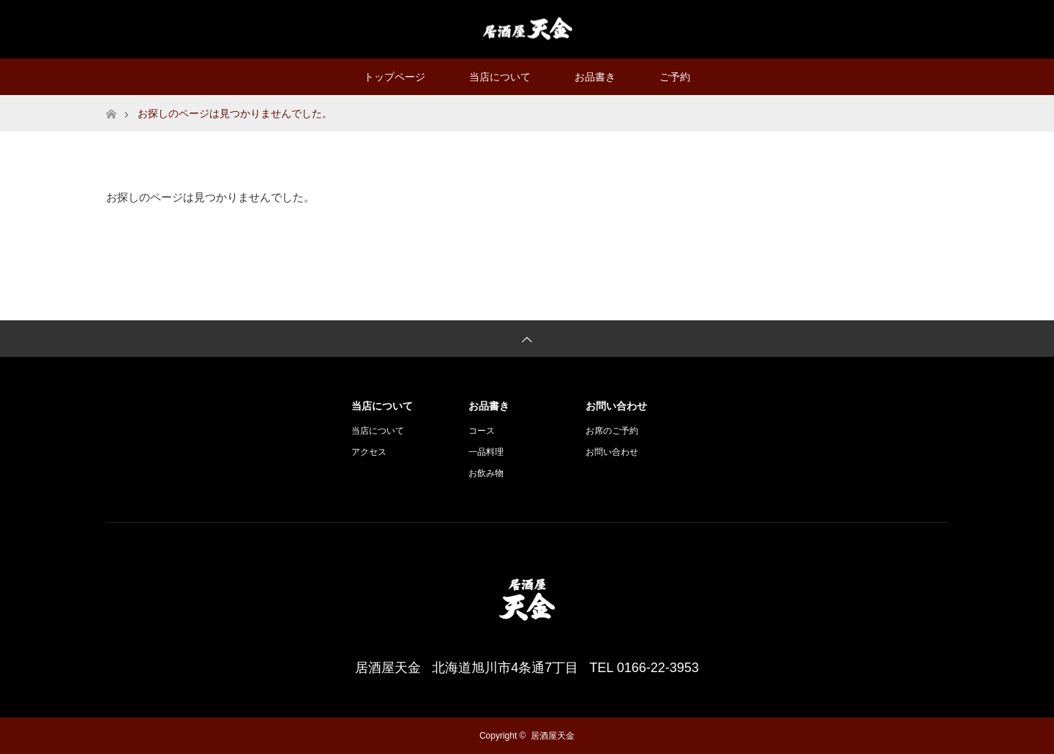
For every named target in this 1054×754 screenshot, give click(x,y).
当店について (500, 77)
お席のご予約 (612, 431)
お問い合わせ (612, 452)
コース (481, 431)
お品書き (595, 77)
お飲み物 (486, 473)
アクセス (368, 452)
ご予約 (674, 77)
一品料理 (486, 452)
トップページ (394, 77)
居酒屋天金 (553, 736)
